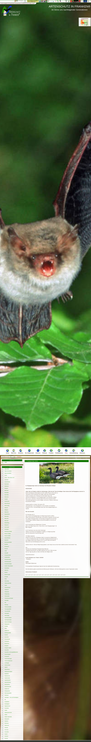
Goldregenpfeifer (8, 632)
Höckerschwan (7, 665)
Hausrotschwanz (8, 682)
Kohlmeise (7, 723)
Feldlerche (7, 589)
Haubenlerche (7, 675)
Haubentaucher (7, 680)
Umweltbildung (74, 451)
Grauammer (7, 643)
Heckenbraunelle (8, 686)
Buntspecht (7, 546)
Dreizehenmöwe (8, 559)
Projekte (51, 451)
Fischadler (7, 600)
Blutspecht (7, 524)
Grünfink (6, 634)
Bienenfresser (7, 503)
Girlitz (6, 628)
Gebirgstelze (7, 624)
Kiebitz (6, 710)
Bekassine (7, 496)
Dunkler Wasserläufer (9, 565)
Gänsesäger (7, 615)
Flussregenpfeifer (8, 609)
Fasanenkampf (7, 587)
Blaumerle (6, 518)
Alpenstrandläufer (8, 473)
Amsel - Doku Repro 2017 (9, 477)
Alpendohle (7, 468)
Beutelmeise (7, 501)
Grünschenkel (7, 639)
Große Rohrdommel (8, 660)
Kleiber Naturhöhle (8, 716)
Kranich (6, 734)
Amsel (6, 475)
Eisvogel (6, 576)
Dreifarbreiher (7, 557)
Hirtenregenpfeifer (8, 693)
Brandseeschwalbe (8, 531)
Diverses (38, 451)
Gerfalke (6, 626)
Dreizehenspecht (8, 561)
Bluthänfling (7, 522)
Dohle (6, 550)
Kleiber (6, 714)
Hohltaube (7, 695)
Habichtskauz (7, 669)
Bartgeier (6, 488)
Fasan (6, 585)
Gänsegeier (7, 613)
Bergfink (6, 499)
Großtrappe (7, 662)
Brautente (6, 540)
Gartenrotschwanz (8, 621)
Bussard (6, 548)
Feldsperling (7, 593)
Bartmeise (6, 490)
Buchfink (6, 544)
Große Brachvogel (8, 658)
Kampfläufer (7, 701)
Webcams (82, 451)
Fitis (5, 602)
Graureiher (7, 649)
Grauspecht (7, 656)
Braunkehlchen (7, 537)
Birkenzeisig (7, 505)
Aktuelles (20, 451)
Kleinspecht (7, 718)
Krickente (6, 736)
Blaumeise (7, 516)
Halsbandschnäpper (8, 671)
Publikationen (59, 451)
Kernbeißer (7, 708)
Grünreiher (7, 637)
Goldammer (7, 630)
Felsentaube (7, 596)
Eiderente (6, 570)
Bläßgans (6, 509)
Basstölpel (7, 492)
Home (7, 451)
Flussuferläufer (7, 611)
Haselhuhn (7, 673)
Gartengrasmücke (8, 619)
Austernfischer (7, 481)
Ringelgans (19, 456)
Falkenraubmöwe (8, 583)
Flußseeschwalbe (8, 606)
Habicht (6, 667)
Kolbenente (7, 725)
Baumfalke (7, 494)
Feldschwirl (7, 591)
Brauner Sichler (7, 535)
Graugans (6, 645)
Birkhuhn (6, 507)
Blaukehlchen (7, 514)
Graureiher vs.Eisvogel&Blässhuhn (11, 652)
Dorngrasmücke (8, 555)
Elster (6, 578)
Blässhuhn (7, 512)
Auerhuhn (6, 479)
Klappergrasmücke (8, 712)
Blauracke (6, 520)
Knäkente (6, 721)
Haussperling (7, 684)
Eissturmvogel (7, 574)
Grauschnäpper (7, 654)
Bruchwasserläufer (8, 542)
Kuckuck (6, 738)
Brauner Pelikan (8, 533)
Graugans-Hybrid (8, 647)
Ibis (5, 699)
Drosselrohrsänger (8, 563)
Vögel (14, 456)
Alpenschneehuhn (8, 471)
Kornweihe (7, 731)
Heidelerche (7, 688)
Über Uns (13, 451)
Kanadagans (7, 703)
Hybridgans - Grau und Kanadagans (11, 697)
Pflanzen (44, 451)
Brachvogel (7, 527)
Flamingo (6, 604)
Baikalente (7, 486)
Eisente (6, 572)
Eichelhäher (7, 568)
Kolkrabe (6, 727)
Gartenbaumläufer (8, 617)
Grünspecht (7, 641)
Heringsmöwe (7, 690)
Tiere (66, 451)
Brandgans (7, 529)
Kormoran (6, 729)
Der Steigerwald (29, 451)
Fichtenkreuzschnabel (9, 598)
